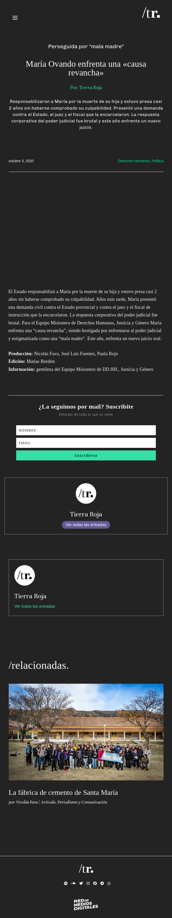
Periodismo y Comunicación (82, 802)
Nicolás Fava (27, 802)
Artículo (48, 802)
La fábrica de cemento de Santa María (63, 792)
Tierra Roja (86, 514)
